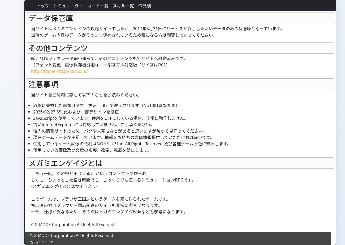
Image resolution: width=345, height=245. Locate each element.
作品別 (144, 5)
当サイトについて (41, 242)
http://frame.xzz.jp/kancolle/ (59, 71)
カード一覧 (98, 5)
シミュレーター (68, 5)
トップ (42, 5)
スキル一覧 (123, 5)
